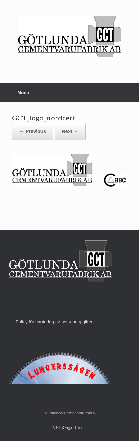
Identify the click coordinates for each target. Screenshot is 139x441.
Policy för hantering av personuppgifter (54, 321)
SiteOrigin (64, 427)
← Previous (32, 131)
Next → (70, 131)
